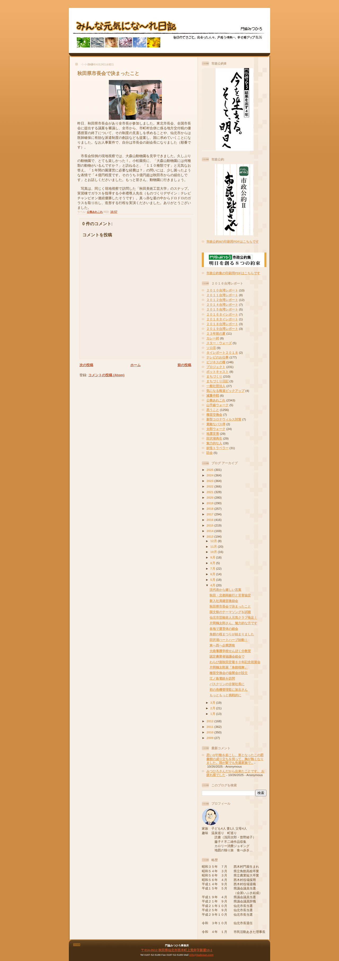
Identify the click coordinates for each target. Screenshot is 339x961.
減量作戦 (212, 395)
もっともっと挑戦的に (225, 695)
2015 (210, 525)
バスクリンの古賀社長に (226, 684)
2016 (210, 519)
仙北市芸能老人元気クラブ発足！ (233, 617)
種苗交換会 (214, 414)
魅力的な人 (214, 443)
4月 (213, 585)
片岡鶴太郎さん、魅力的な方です (233, 623)
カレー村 (212, 338)
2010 (210, 732)
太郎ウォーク (215, 429)
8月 (213, 563)
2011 (210, 726)
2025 (210, 469)
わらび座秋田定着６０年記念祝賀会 (234, 662)
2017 (210, 514)
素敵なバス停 (215, 424)
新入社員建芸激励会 (223, 601)
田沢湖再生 (214, 438)
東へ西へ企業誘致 (222, 645)
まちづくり (214, 376)
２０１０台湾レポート (222, 290)
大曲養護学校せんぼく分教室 (230, 651)
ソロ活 (211, 347)
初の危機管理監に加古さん (228, 689)
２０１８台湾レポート (222, 324)
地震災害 (212, 433)
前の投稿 (184, 365)
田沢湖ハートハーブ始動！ (228, 639)
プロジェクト (215, 367)
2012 (210, 721)
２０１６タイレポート (222, 314)
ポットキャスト (217, 371)
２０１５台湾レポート (222, 309)
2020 (210, 497)
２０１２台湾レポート (222, 300)
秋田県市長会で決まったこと (108, 73)
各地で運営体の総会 (223, 628)
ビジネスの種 (215, 362)
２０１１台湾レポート (222, 295)
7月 (213, 568)
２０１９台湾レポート (222, 328)
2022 (210, 486)
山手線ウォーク (217, 405)
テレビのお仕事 (217, 357)
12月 (214, 541)
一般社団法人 (215, 386)
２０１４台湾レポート (222, 304)
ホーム (135, 365)
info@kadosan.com (201, 954)
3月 (213, 702)
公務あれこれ (95, 211)
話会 (209, 452)
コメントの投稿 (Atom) (106, 375)
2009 (210, 737)
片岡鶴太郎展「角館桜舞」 (228, 667)
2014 (210, 531)
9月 (213, 557)
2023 (210, 480)
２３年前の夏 (215, 333)
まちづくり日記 (217, 381)
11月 (214, 546)
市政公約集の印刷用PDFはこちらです (233, 273)
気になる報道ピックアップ (225, 390)
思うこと (212, 409)
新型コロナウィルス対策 (223, 419)
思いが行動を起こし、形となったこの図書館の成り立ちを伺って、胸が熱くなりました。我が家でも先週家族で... (235, 758)
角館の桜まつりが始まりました (231, 634)
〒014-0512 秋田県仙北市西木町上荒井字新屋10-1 (176, 950)
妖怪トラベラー (217, 448)
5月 (213, 579)
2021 (210, 492)
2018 (210, 508)
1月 (213, 713)
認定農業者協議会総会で (226, 656)
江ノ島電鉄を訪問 (222, 678)
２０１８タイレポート (222, 319)
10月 (214, 551)
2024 (210, 475)
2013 (210, 536)
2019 (210, 503)
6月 (213, 574)
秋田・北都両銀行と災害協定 (230, 595)
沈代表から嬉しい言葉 (225, 589)
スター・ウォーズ (219, 343)
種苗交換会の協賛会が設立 (228, 673)
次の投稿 (86, 365)
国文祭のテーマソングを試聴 (230, 612)
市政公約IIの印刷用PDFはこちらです (232, 241)
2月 (213, 708)
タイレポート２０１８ (222, 352)
